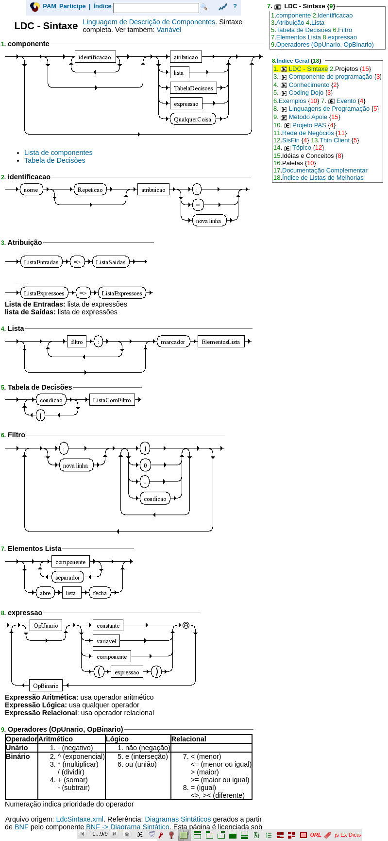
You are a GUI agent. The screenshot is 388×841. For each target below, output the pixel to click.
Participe (72, 6)
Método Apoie (308, 116)
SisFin (291, 140)
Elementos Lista (298, 37)
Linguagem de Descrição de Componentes (149, 22)
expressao (342, 37)
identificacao (335, 15)
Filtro (345, 30)
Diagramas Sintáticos (178, 819)
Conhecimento (309, 84)
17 (276, 170)
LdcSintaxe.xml (79, 819)
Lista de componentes (58, 152)
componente (293, 15)
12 (276, 140)
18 (316, 60)
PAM (49, 6)
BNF (22, 827)
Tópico (301, 147)
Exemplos (292, 100)
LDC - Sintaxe (308, 68)
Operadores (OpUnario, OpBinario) (325, 44)
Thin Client (335, 140)
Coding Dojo (306, 92)
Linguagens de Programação (329, 108)
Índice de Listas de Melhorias (323, 177)
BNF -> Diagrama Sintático (127, 827)
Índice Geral (293, 60)
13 (314, 140)
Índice (102, 6)
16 (276, 163)
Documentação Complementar (325, 170)
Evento (346, 100)
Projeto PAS (309, 125)
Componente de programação (330, 76)
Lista (317, 22)
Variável (168, 30)
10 (313, 100)
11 (276, 133)
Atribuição (290, 22)
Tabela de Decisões (54, 160)
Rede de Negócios (308, 133)
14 (276, 147)
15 (365, 68)
